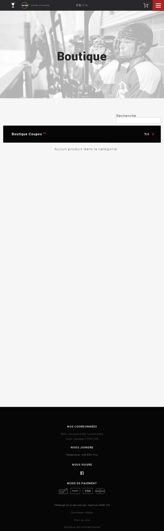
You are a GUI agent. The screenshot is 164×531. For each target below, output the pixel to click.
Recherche (126, 115)
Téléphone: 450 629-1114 (82, 460)
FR (78, 5)
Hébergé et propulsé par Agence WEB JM (82, 516)
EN (85, 5)
